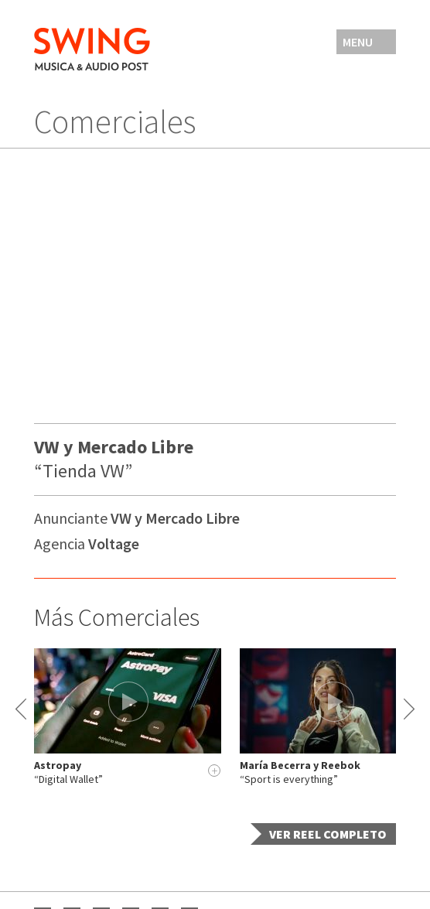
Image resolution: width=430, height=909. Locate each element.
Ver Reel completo (328, 834)
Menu (358, 42)
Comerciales (115, 121)
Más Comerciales (117, 617)
